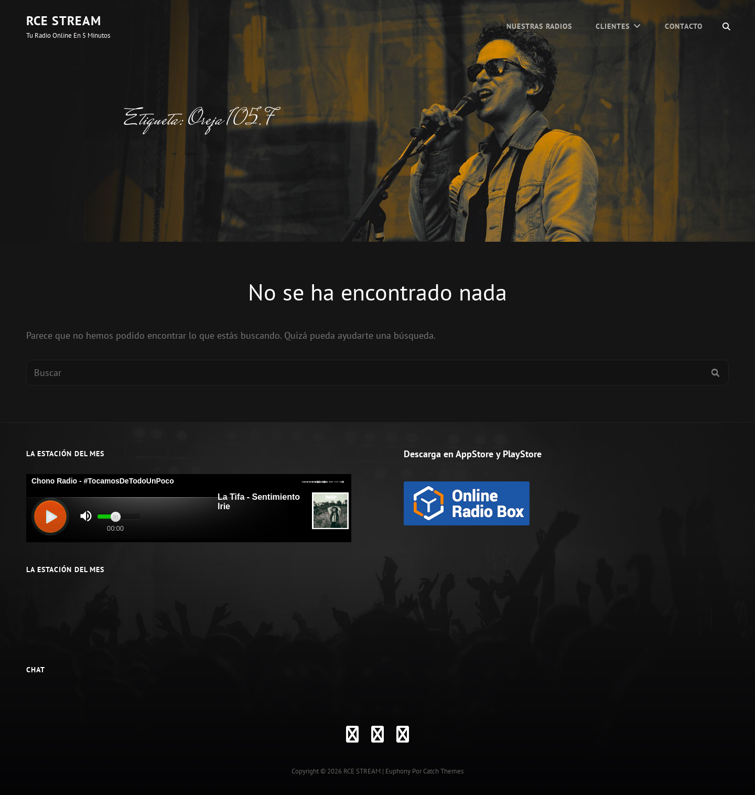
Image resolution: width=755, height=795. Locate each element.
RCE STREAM (63, 21)
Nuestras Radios (539, 26)
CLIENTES (613, 26)
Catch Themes (443, 771)
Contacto (684, 26)
